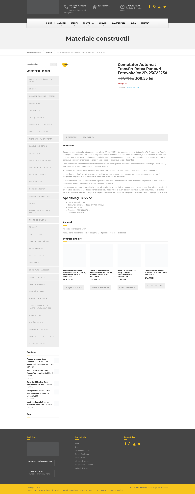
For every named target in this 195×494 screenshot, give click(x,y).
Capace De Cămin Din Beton (42, 96)
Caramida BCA (35, 110)
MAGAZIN (61, 23)
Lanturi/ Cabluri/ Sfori (40, 167)
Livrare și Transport (83, 461)
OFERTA (74, 23)
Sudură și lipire (36, 291)
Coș (76, 447)
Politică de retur (81, 468)
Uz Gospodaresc (37, 344)
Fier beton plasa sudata (40, 139)
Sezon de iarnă (36, 248)
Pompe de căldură (38, 220)
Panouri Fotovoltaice (39, 196)
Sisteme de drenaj (37, 256)
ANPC (77, 443)
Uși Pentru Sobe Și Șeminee (41, 337)
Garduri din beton (38, 146)
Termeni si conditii (82, 450)
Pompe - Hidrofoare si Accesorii (39, 211)
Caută (53, 64)
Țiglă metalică (36, 322)
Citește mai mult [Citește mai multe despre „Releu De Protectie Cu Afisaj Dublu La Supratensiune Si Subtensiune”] (127, 288)
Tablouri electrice (132, 87)
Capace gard (35, 103)
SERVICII (103, 23)
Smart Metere (35, 263)
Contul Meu (80, 457)
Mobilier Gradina (37, 175)
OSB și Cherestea (37, 189)
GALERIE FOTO (118, 23)
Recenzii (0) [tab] (88, 137)
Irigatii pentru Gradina (40, 160)
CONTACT (145, 23)
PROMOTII (33, 227)
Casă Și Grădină (36, 117)
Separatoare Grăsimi (39, 241)
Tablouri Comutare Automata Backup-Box (40, 307)
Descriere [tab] (71, 137)
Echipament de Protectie (41, 125)
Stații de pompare (37, 284)
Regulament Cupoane (84, 465)
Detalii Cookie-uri (82, 454)
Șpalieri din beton (37, 277)
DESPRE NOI (88, 23)
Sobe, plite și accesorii (39, 270)
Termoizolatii (35, 315)
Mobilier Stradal (37, 182)
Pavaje (32, 203)
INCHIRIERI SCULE (36, 153)
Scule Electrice (36, 234)
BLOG (133, 23)
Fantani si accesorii (38, 132)
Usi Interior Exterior (39, 329)
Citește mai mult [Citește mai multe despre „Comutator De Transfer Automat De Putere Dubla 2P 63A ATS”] (155, 286)
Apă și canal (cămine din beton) (40, 80)
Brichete (33, 89)
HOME (49, 23)
